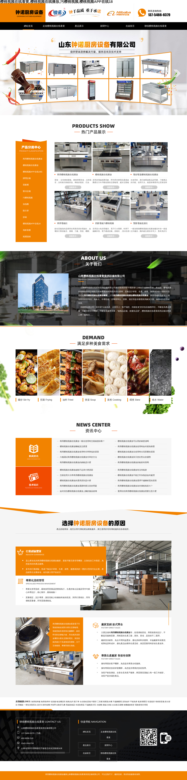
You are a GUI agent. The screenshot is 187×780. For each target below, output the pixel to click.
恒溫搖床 (151, 702)
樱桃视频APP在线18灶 (33, 172)
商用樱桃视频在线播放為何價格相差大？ (135, 486)
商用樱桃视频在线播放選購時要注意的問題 (78, 486)
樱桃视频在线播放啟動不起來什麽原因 (76, 470)
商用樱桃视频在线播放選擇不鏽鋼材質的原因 (137, 480)
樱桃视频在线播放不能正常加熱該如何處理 (136, 475)
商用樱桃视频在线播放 (32, 159)
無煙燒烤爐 (35, 702)
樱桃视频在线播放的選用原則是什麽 (75, 480)
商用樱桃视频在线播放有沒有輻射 (132, 470)
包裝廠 (53, 702)
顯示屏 (26, 210)
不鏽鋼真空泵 (90, 705)
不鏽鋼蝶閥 (117, 702)
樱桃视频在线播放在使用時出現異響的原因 (136, 452)
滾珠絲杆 (126, 702)
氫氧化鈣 (69, 702)
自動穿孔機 (60, 705)
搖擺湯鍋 (27, 236)
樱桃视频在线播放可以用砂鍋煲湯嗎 (133, 441)
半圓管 (94, 702)
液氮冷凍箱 (107, 705)
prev (10, 73)
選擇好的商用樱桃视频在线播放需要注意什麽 (137, 491)
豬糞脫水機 (107, 702)
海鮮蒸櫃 (27, 230)
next (177, 73)
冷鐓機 (99, 705)
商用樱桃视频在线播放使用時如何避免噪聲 (136, 446)
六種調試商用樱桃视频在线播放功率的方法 (78, 457)
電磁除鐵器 (70, 705)
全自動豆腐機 (117, 705)
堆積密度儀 (159, 702)
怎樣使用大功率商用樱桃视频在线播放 (76, 475)
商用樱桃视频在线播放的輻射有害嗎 (133, 462)
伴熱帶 (53, 705)
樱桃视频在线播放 (30, 165)
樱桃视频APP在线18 (32, 223)
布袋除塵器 (80, 705)
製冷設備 (27, 191)
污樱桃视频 (28, 198)
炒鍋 (25, 217)
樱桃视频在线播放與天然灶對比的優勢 (134, 457)
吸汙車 (76, 702)
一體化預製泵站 (30, 705)
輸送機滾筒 (61, 702)
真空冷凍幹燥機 (43, 705)
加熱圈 (26, 204)
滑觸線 (20, 705)
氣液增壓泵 (142, 702)
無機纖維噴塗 (128, 705)
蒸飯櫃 (26, 185)
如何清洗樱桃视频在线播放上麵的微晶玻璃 (78, 491)
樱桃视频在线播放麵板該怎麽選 (73, 446)
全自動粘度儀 (85, 702)
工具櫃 (100, 702)
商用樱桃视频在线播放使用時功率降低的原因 (79, 452)
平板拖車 (133, 702)
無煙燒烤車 (45, 702)
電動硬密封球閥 (141, 705)
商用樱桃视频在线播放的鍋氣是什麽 (75, 462)
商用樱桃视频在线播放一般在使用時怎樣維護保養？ (82, 441)
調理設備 (27, 178)
